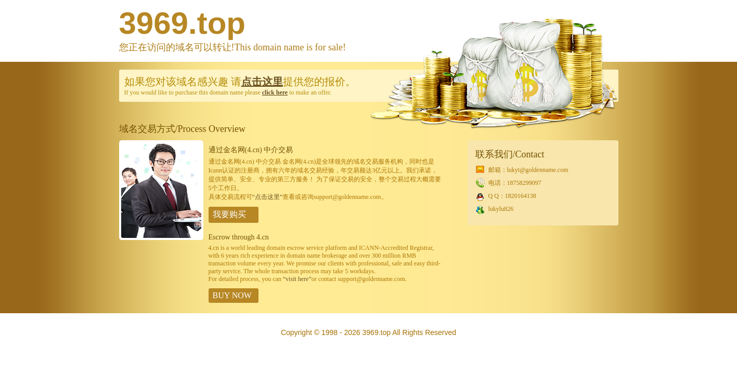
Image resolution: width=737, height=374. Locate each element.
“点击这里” (267, 197)
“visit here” (297, 279)
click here (275, 92)
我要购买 (229, 214)
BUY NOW (232, 295)
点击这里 (262, 81)
